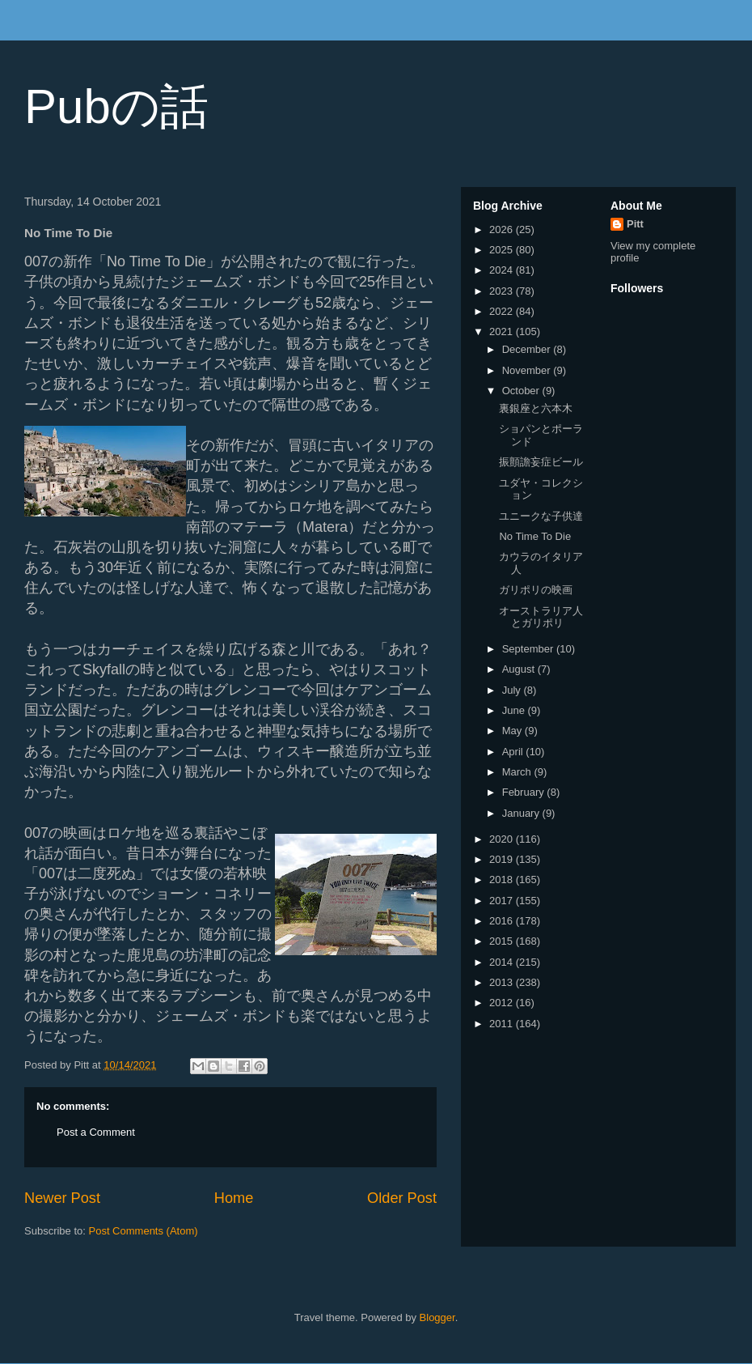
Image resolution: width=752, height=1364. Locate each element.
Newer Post (62, 1198)
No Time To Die (535, 536)
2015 (502, 941)
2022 (502, 311)
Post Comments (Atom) (143, 1231)
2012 (502, 1002)
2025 (502, 250)
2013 (502, 982)
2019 (502, 859)
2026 (502, 229)
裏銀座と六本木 (535, 408)
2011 (502, 1024)
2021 (502, 331)
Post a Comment (96, 1132)
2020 (502, 839)
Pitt (635, 224)
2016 (502, 921)
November (528, 370)
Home (234, 1198)
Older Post (402, 1198)
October (522, 391)
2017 (502, 900)
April (514, 752)
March (518, 772)
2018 (502, 879)
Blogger (437, 1317)
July (513, 690)
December (528, 349)
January (522, 813)
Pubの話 (116, 106)
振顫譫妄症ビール (541, 462)
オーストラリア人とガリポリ (541, 617)
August (520, 669)
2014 (502, 962)
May (513, 730)
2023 (502, 291)
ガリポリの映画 (535, 590)
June (515, 710)
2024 (502, 270)
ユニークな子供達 (541, 516)
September (529, 649)
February (524, 792)
